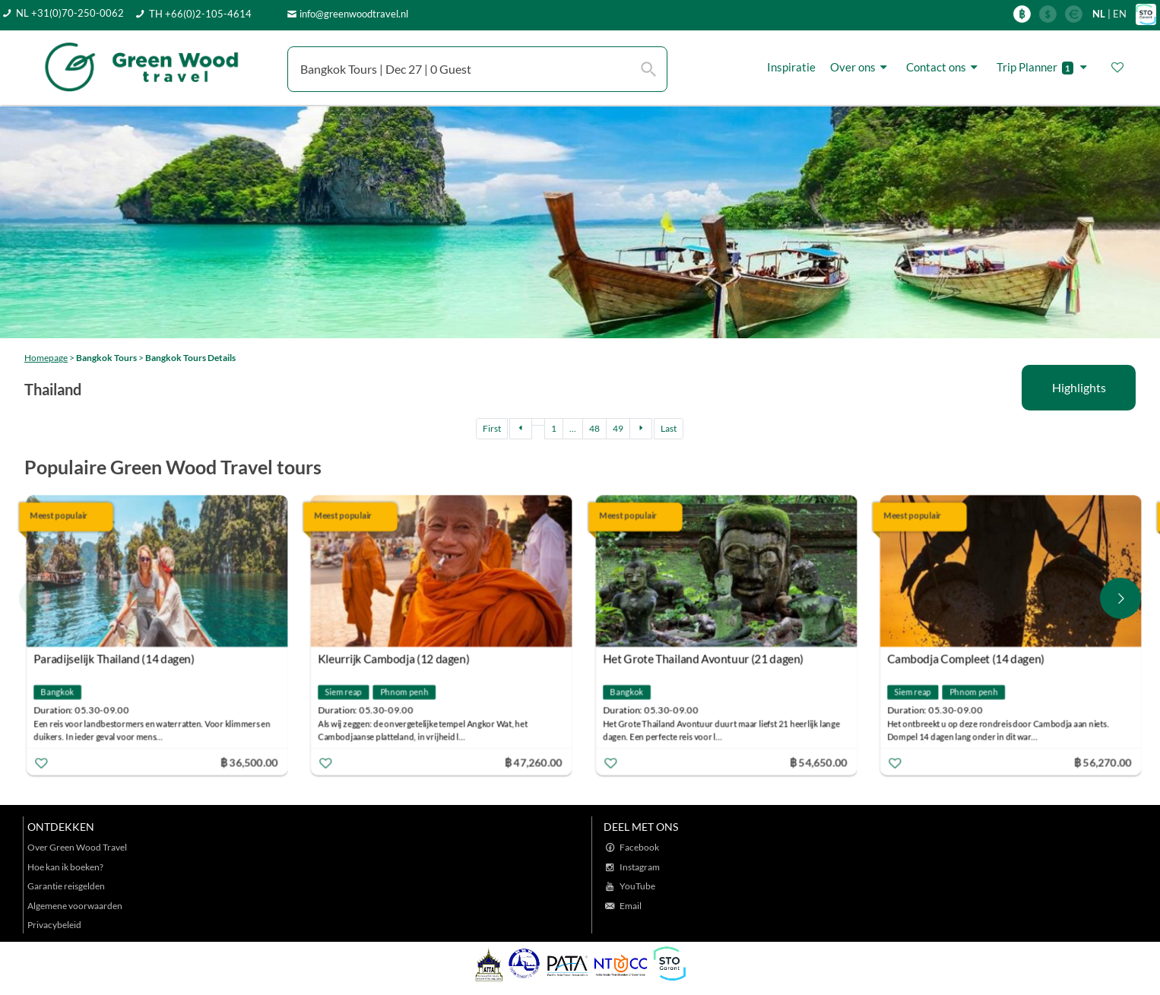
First (492, 428)
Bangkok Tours (106, 357)
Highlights (1079, 387)
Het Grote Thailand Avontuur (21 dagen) (703, 659)
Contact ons (944, 67)
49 (618, 428)
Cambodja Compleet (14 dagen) (965, 659)
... (572, 428)
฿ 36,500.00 (249, 762)
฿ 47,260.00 (534, 762)
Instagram (640, 867)
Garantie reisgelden (66, 886)
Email (631, 905)
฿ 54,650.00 (818, 762)
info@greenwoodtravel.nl (354, 14)
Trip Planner (1044, 67)
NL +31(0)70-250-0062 (70, 13)
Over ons (861, 67)
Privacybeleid (54, 924)
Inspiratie (791, 67)
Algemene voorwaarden (74, 905)
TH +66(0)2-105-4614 (200, 14)
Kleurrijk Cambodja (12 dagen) (395, 659)
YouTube (637, 886)
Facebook (639, 847)
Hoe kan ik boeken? (65, 867)
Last (669, 428)
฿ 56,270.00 (1102, 762)
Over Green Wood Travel (77, 847)
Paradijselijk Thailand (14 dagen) (114, 659)
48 (594, 428)
